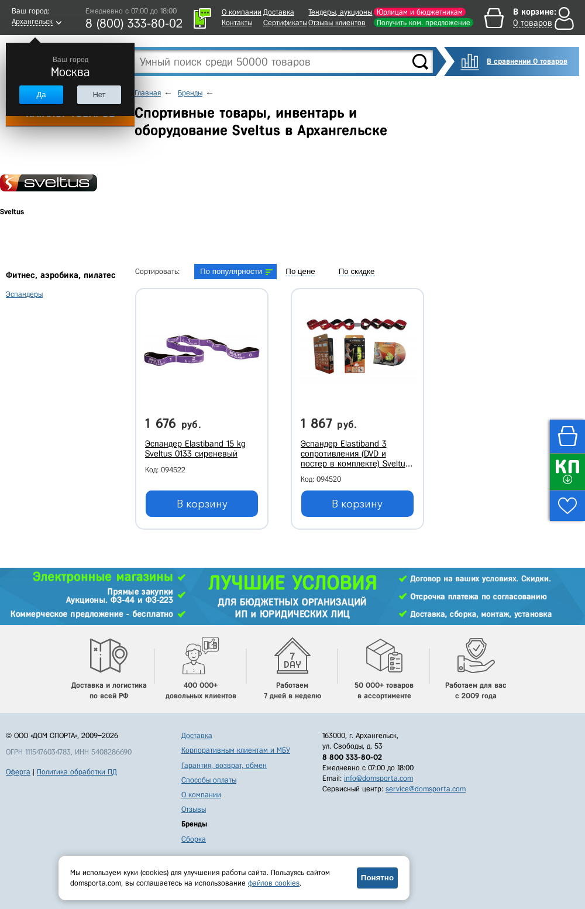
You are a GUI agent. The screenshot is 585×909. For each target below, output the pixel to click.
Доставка (278, 12)
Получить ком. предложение (423, 22)
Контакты (237, 22)
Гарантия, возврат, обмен (224, 765)
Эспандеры (24, 294)
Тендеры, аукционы (340, 12)
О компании (241, 12)
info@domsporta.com (378, 778)
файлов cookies (274, 883)
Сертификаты (285, 22)
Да (41, 94)
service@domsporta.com (426, 789)
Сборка (193, 839)
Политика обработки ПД (77, 772)
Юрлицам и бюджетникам (420, 12)
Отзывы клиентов (337, 22)
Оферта (18, 772)
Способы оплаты (208, 780)
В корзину (202, 504)
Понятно (377, 877)
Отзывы (193, 809)
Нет (98, 94)
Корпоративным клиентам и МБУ (235, 750)
